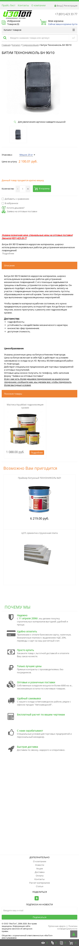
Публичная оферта (56, 926)
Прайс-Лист (8, 5)
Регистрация (70, 5)
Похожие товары (13, 393)
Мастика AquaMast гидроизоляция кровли (25, 406)
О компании (38, 5)
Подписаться (39, 917)
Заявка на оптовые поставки (22, 211)
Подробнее (8, 253)
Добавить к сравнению (15, 198)
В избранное (10, 203)
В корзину (42, 188)
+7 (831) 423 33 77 (66, 14)
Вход (59, 5)
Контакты (23, 5)
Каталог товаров (39, 29)
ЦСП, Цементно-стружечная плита (39, 532)
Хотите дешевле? (13, 207)
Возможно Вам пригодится (30, 468)
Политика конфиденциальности (67, 927)
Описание (9, 265)
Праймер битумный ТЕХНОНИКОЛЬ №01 (39, 477)
